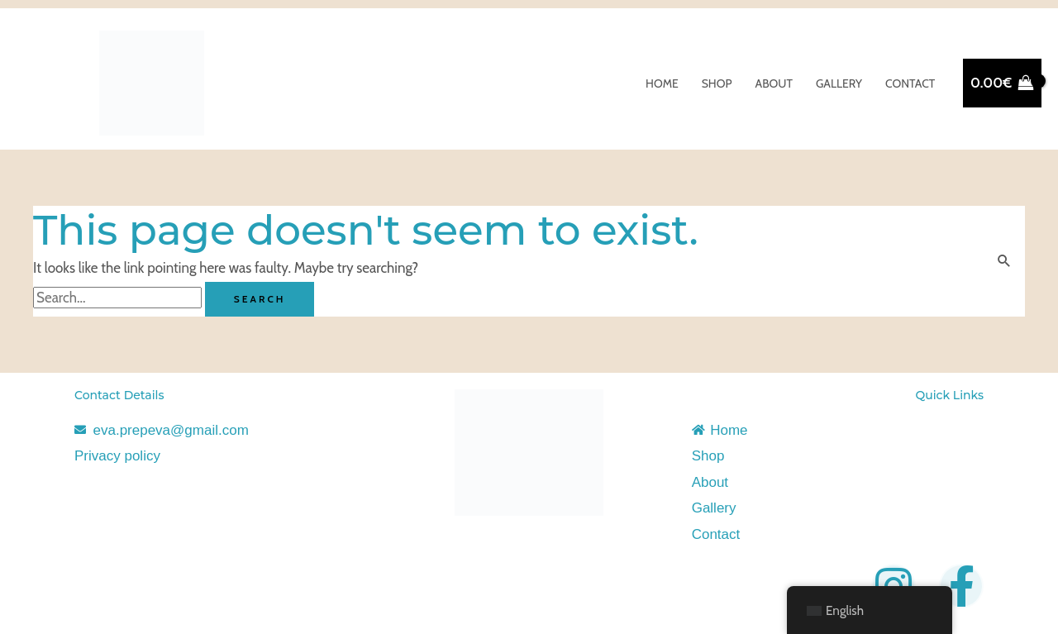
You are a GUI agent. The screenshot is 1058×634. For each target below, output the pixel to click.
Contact (910, 83)
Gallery (839, 83)
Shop (717, 83)
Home (662, 83)
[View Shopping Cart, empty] (1002, 83)
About (774, 83)
